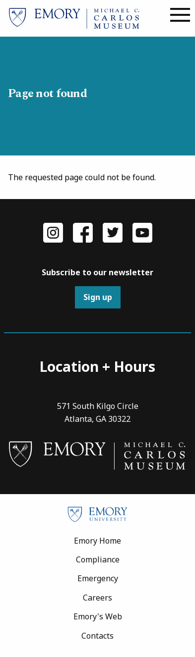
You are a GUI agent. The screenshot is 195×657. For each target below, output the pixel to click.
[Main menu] (180, 15)
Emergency (97, 578)
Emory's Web (97, 616)
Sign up (97, 297)
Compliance (98, 559)
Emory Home (97, 540)
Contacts (97, 635)
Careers (97, 597)
